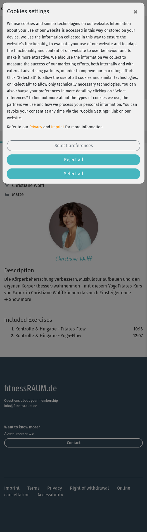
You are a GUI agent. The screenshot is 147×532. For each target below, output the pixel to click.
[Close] (135, 11)
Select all (73, 173)
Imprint (57, 127)
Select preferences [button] (73, 145)
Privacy (35, 127)
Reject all (73, 159)
